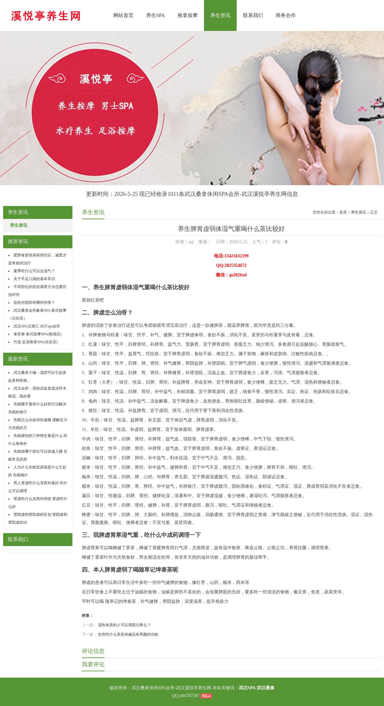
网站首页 (123, 15)
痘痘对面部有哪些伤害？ (34, 302)
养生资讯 (220, 15)
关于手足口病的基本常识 (34, 279)
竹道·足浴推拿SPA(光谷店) (36, 342)
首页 (343, 212)
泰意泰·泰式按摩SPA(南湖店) (37, 334)
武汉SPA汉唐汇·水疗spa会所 (37, 326)
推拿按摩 (188, 15)
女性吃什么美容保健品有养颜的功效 (128, 634)
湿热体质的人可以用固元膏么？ (124, 625)
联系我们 (253, 15)
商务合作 (286, 15)
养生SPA (155, 15)
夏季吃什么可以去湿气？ (34, 271)
